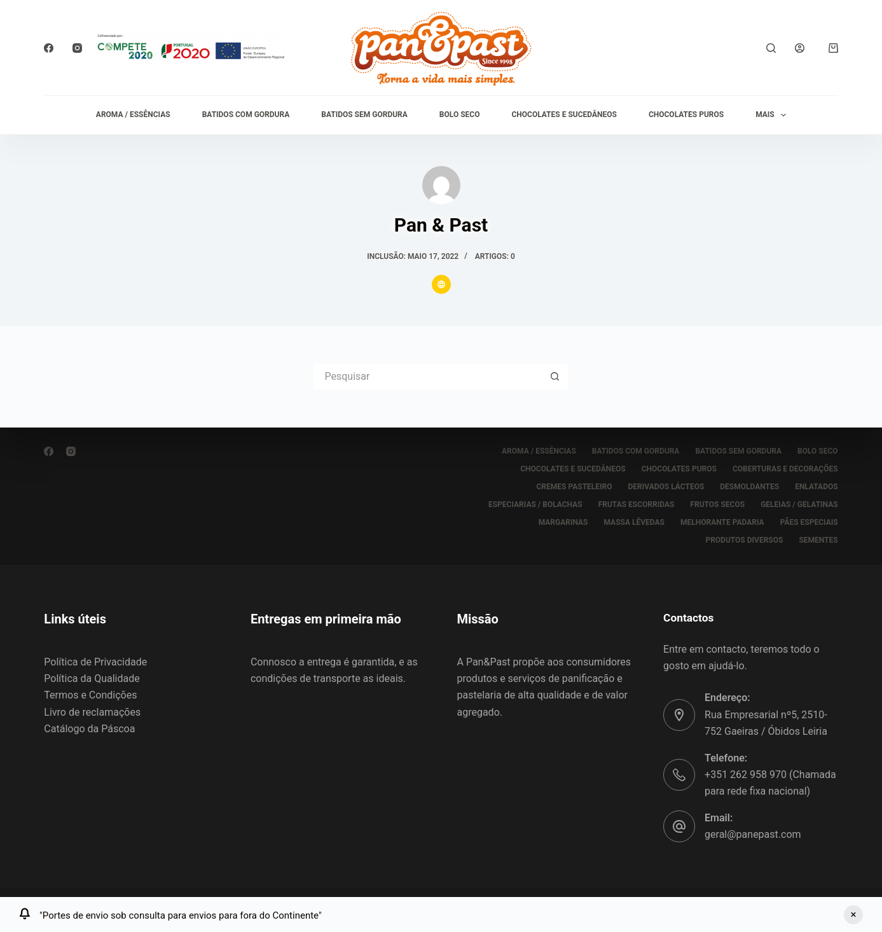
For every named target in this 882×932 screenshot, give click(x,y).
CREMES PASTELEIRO (574, 486)
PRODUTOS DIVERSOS (744, 540)
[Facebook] (48, 48)
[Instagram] (77, 48)
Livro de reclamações (92, 712)
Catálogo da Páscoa (89, 729)
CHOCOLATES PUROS (686, 114)
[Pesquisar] (771, 48)
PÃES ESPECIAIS (809, 522)
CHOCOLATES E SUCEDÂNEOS (563, 114)
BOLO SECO (459, 114)
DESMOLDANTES (749, 486)
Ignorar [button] (853, 914)
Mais (773, 115)
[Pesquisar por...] (428, 376)
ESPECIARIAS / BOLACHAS (535, 504)
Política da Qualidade (91, 678)
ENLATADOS (816, 486)
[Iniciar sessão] (799, 48)
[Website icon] (441, 284)
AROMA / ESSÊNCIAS (133, 114)
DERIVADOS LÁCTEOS (666, 486)
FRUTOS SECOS (717, 504)
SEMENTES (818, 540)
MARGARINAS (563, 522)
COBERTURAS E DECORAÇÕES (785, 468)
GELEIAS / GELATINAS (799, 504)
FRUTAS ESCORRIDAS (636, 504)
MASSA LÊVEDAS (634, 522)
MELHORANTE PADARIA (722, 522)
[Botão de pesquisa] (555, 376)
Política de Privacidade (95, 662)
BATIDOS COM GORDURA (246, 114)
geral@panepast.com (753, 834)
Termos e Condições (90, 695)
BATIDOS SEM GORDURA (364, 114)
